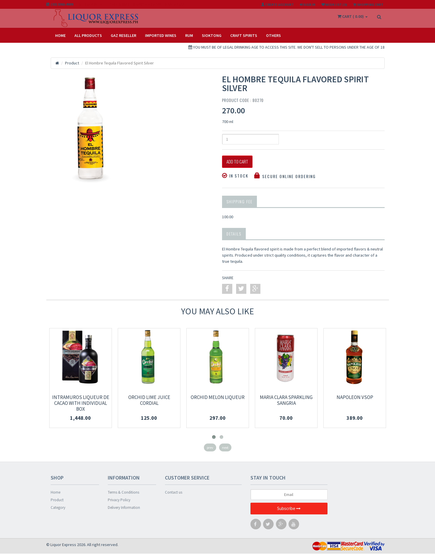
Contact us (173, 494)
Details (233, 236)
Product (57, 502)
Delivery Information (124, 509)
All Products (88, 35)
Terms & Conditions (123, 494)
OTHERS (273, 35)
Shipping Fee (239, 204)
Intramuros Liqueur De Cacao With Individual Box (80, 405)
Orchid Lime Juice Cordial (149, 402)
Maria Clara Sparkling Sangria (286, 402)
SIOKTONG (211, 35)
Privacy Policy (119, 502)
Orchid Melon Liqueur (218, 399)
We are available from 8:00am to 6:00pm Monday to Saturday (131, 4)
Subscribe (289, 511)
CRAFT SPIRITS (243, 35)
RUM (189, 35)
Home (60, 35)
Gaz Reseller (123, 35)
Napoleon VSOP (355, 399)
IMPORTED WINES (160, 35)
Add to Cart (241, 163)
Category (58, 509)
